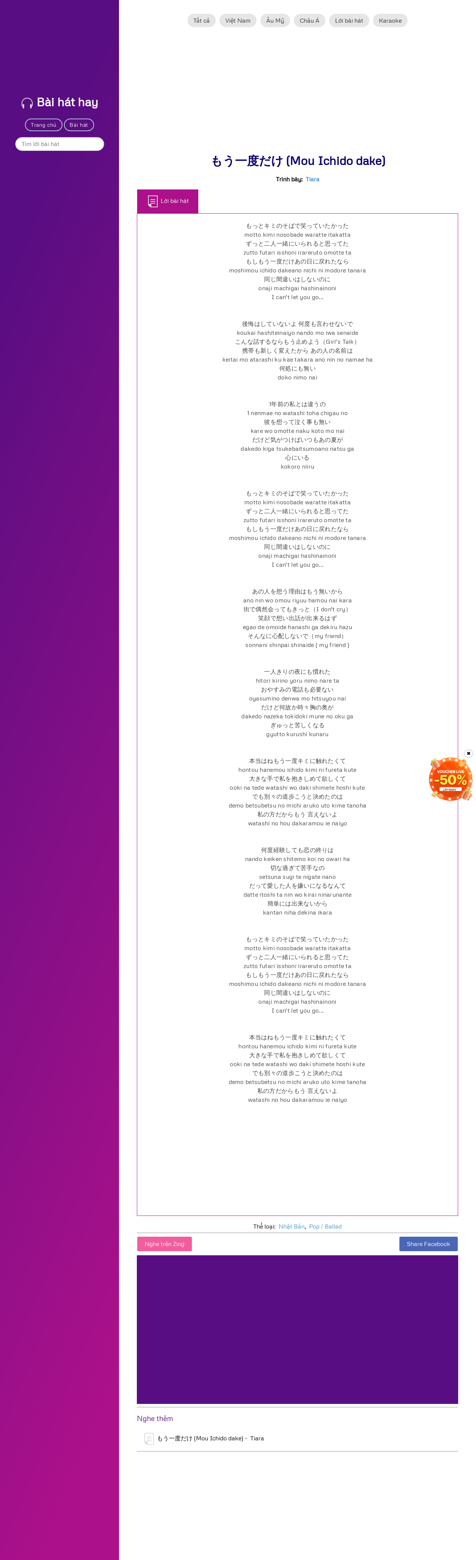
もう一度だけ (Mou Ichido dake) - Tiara (204, 1439)
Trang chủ (44, 125)
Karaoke (390, 20)
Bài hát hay (60, 101)
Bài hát (79, 125)
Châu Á (309, 20)
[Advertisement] (297, 94)
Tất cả (201, 20)
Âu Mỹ (275, 20)
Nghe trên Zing (164, 1243)
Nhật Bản (292, 1226)
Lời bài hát (349, 20)
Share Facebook (428, 1243)
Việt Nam (238, 20)
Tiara (312, 179)
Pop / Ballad (325, 1226)
